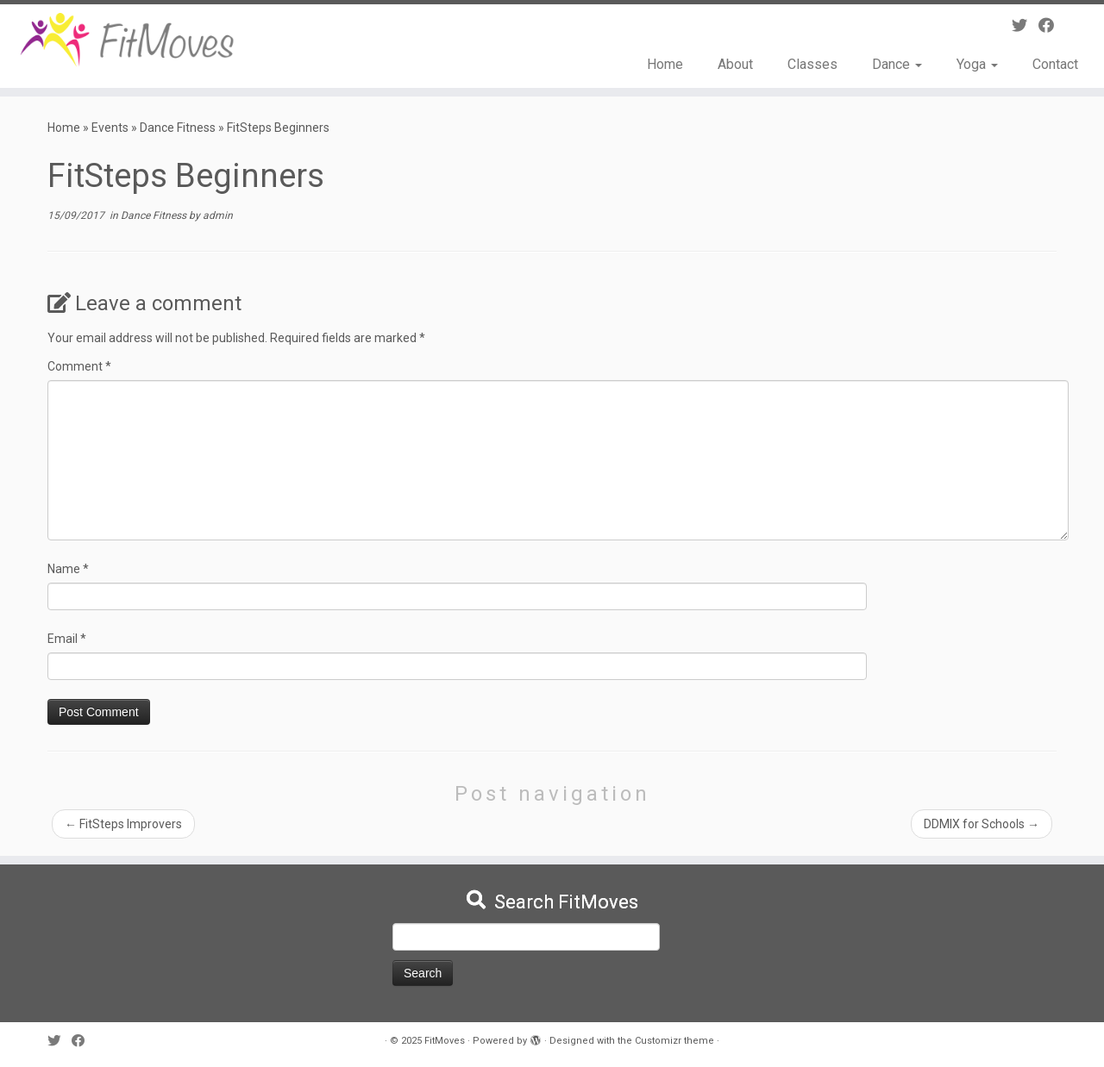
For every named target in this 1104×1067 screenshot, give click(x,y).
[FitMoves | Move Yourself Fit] (127, 40)
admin (218, 215)
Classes (812, 64)
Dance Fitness (178, 127)
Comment (79, 366)
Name (68, 569)
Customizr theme (674, 1040)
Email (66, 639)
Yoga (977, 64)
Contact (1055, 64)
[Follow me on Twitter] (1025, 25)
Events (110, 127)
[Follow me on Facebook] (1051, 25)
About (735, 64)
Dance (897, 64)
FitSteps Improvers (123, 824)
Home (665, 64)
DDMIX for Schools (981, 824)
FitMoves (444, 1040)
